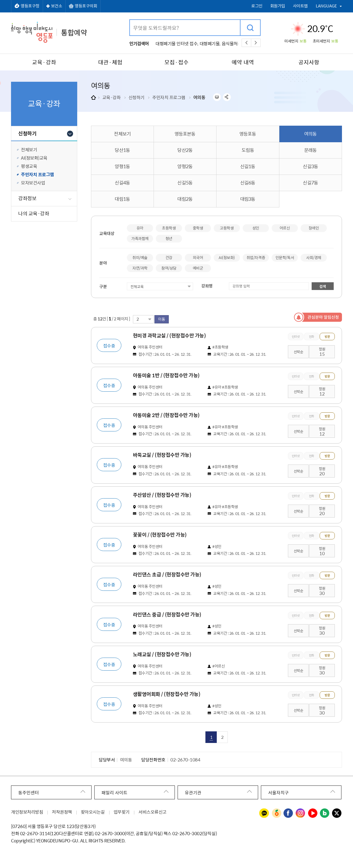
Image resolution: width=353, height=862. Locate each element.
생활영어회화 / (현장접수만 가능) (168, 693)
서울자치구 (278, 792)
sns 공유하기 (227, 97)
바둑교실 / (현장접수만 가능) (163, 455)
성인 (255, 228)
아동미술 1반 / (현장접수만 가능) (167, 375)
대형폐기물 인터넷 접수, (177, 43)
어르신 (285, 228)
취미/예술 (140, 257)
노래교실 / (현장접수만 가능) (163, 654)
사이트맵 (300, 6)
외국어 (198, 257)
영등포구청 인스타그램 (301, 813)
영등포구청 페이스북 (288, 813)
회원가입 (277, 6)
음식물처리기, (234, 43)
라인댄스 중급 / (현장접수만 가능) (168, 614)
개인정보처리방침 (27, 811)
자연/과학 (140, 268)
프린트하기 (217, 97)
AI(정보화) (227, 257)
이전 (246, 43)
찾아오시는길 (93, 811)
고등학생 (227, 228)
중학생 (198, 228)
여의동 (199, 97)
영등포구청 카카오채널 (264, 813)
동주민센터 (28, 792)
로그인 (257, 6)
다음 (256, 43)
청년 (168, 238)
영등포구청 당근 (276, 813)
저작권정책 (62, 811)
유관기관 (193, 792)
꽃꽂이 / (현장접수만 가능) (161, 534)
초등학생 (169, 228)
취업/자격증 (256, 257)
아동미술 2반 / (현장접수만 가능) (167, 415)
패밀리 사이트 (114, 792)
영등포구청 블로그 (325, 813)
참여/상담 (168, 268)
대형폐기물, (210, 43)
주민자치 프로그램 (168, 97)
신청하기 (137, 97)
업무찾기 (122, 811)
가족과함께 (140, 238)
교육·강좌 (111, 97)
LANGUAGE (326, 6)
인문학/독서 (285, 257)
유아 (140, 228)
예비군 (198, 268)
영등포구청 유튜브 (313, 813)
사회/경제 (313, 257)
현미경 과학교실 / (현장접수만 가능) (170, 335)
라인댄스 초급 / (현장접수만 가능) (168, 574)
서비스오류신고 (152, 811)
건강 (168, 257)
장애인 (314, 228)
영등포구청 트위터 (337, 813)
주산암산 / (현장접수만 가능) (163, 494)
